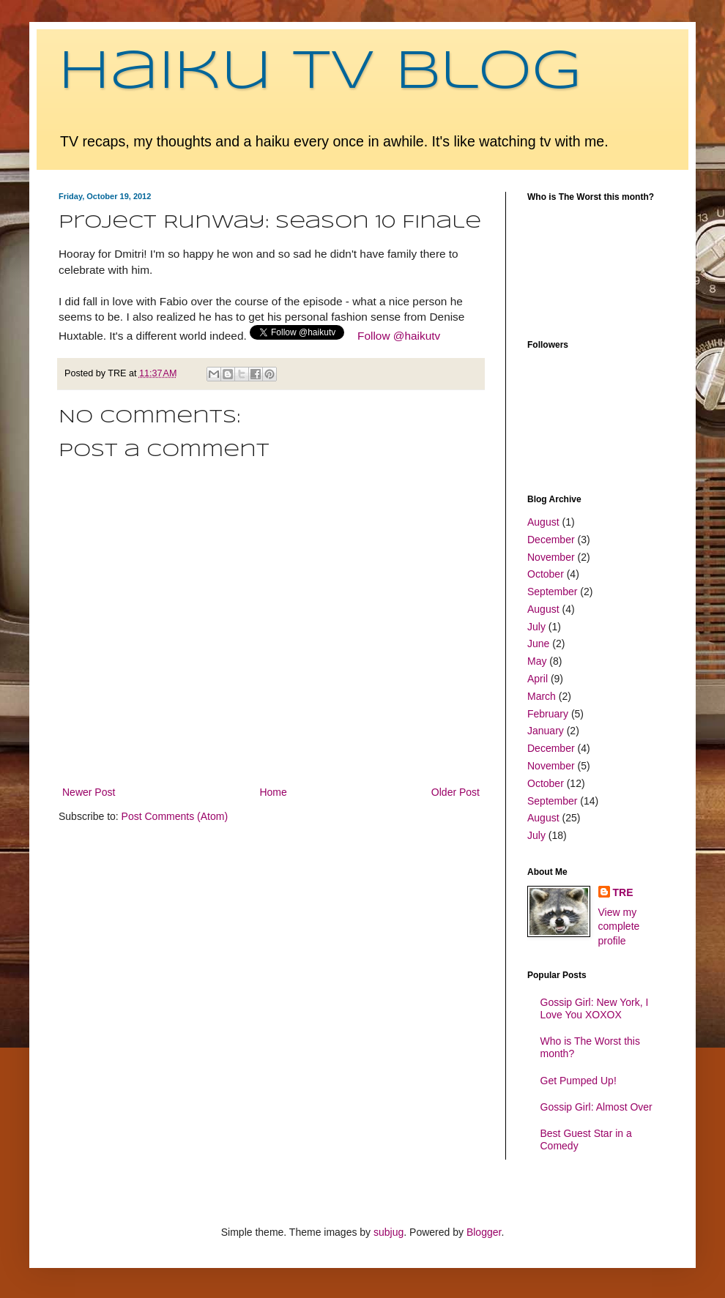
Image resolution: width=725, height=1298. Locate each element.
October (545, 574)
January (545, 730)
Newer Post (88, 792)
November (551, 557)
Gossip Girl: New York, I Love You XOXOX (594, 1008)
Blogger (483, 1232)
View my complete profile (619, 926)
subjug (388, 1232)
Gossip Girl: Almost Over (596, 1107)
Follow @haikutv (398, 335)
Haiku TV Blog (320, 73)
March (541, 696)
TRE (623, 892)
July (536, 627)
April (537, 679)
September (552, 591)
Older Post (455, 792)
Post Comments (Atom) (175, 816)
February (547, 714)
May (536, 661)
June (538, 643)
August (543, 522)
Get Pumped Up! (578, 1080)
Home (272, 792)
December (551, 539)
